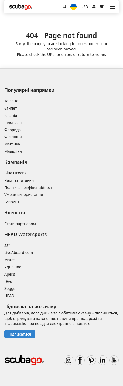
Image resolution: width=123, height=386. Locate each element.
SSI (7, 245)
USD (84, 6)
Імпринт (11, 201)
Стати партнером (20, 223)
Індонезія (13, 122)
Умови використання (23, 194)
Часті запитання (19, 180)
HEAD (9, 295)
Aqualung (13, 266)
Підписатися (19, 334)
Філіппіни (13, 136)
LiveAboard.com (18, 252)
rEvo (8, 281)
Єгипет (10, 108)
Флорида (12, 129)
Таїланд (11, 100)
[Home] (20, 7)
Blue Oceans (15, 172)
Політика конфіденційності (28, 187)
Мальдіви (13, 151)
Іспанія (10, 115)
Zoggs (9, 288)
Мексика (12, 144)
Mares (9, 259)
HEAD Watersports (25, 234)
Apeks (9, 274)
